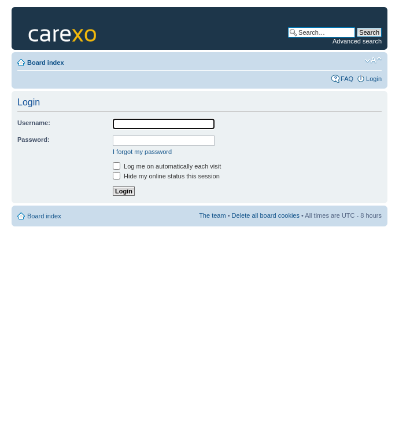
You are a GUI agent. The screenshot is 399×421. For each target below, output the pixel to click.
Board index (45, 62)
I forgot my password (142, 151)
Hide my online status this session (166, 176)
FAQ (347, 78)
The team (212, 215)
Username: (33, 122)
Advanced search (357, 41)
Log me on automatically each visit (167, 166)
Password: (33, 139)
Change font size (373, 60)
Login (374, 78)
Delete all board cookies (266, 215)
